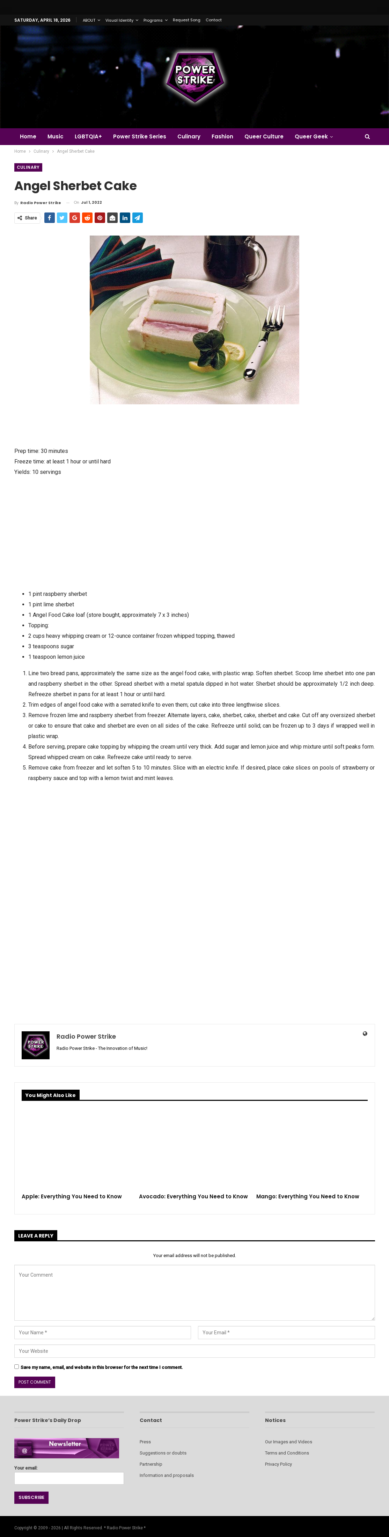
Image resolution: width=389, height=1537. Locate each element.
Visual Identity (119, 20)
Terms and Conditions (287, 1453)
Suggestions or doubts (163, 1453)
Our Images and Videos (288, 1441)
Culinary (193, 136)
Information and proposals (167, 1475)
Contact (214, 20)
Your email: (69, 1473)
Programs (153, 20)
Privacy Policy (278, 1464)
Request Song (186, 20)
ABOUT (89, 20)
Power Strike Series (142, 136)
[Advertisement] (194, 532)
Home (28, 136)
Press (145, 1441)
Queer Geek (318, 136)
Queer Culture (270, 136)
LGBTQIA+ (90, 136)
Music (57, 136)
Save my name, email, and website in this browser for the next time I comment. (102, 1367)
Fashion (227, 136)
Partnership (151, 1464)
